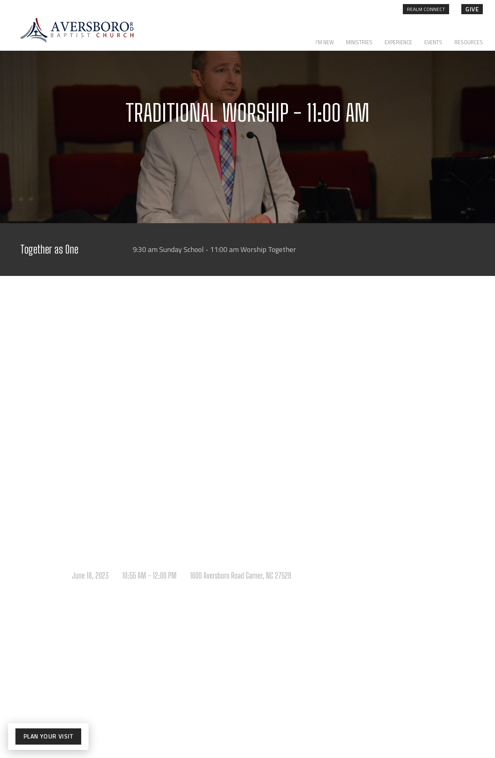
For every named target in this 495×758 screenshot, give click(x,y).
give (472, 9)
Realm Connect (426, 9)
